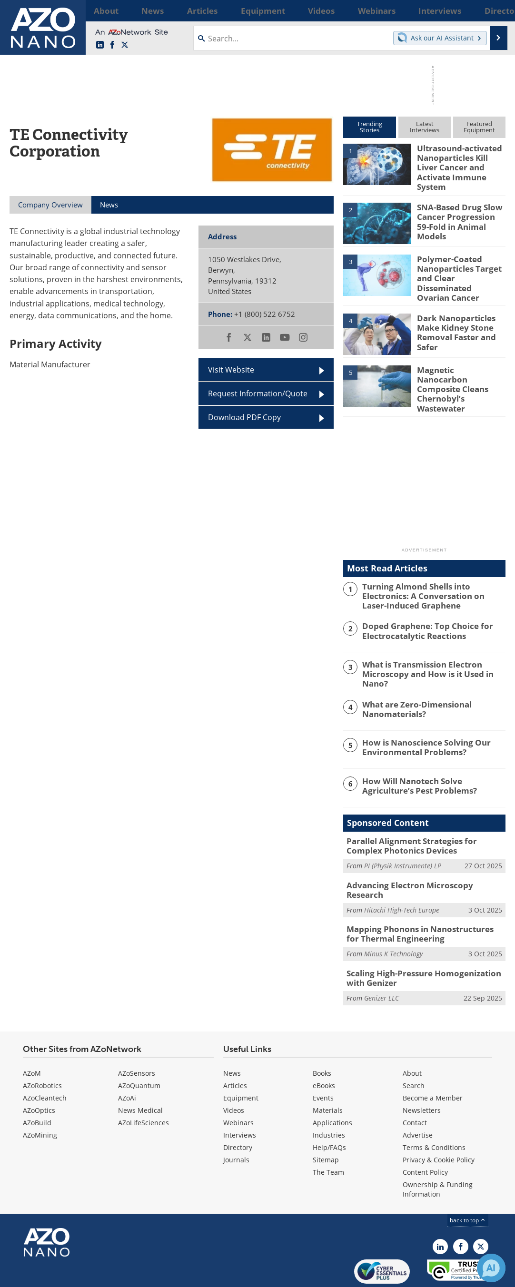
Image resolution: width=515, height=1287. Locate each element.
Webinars (238, 1086)
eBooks (324, 1048)
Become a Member (433, 1061)
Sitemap (326, 1123)
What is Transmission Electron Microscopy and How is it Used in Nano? (433, 645)
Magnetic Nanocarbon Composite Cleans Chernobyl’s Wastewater (461, 363)
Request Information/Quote (257, 393)
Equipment (240, 1061)
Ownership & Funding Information (438, 1152)
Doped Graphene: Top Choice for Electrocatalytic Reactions (420, 606)
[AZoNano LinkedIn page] (100, 45)
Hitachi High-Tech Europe (401, 872)
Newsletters (422, 1073)
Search (414, 1048)
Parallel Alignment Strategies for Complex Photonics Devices (422, 820)
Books (322, 1036)
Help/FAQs (329, 1110)
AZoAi (127, 1061)
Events (323, 1061)
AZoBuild (37, 1086)
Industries (329, 1098)
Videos (233, 1073)
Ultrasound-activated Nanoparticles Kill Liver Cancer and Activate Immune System (459, 160)
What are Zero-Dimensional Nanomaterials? (411, 683)
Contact (415, 1086)
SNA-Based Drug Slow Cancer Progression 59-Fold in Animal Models (457, 208)
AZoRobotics (42, 1048)
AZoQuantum (139, 1048)
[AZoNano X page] (125, 45)
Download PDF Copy (244, 417)
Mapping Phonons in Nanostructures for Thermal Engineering (418, 901)
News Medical (140, 1073)
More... (493, 10)
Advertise (418, 1098)
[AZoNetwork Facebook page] (112, 45)
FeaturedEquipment (479, 126)
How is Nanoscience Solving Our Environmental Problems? (419, 721)
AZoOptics (39, 1073)
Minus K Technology (393, 918)
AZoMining (40, 1098)
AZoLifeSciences (143, 1086)
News (232, 1036)
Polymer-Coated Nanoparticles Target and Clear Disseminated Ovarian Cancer (460, 264)
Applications (332, 1086)
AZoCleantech (45, 1061)
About (412, 1036)
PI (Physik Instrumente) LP (402, 839)
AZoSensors (136, 1036)
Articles (235, 1048)
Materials (328, 1073)
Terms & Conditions (434, 1110)
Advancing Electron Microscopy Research (420, 858)
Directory (237, 1110)
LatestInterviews (424, 126)
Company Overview (50, 204)
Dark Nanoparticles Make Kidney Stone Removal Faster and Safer (452, 316)
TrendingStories (369, 126)
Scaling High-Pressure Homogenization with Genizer (424, 942)
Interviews (239, 1098)
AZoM (32, 1036)
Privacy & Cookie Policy (439, 1123)
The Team (328, 1135)
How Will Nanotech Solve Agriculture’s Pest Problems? (431, 760)
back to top (468, 1183)
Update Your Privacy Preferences (81, 1274)
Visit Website (231, 369)
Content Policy (425, 1135)
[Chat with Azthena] (491, 1268)
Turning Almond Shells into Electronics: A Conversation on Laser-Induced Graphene (432, 573)
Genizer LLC (381, 960)
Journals (236, 1123)
